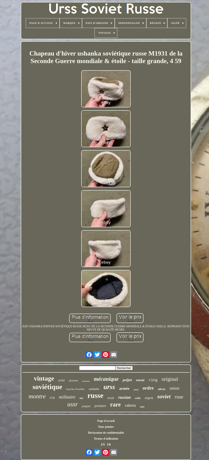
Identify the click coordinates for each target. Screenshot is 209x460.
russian (124, 397)
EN (103, 444)
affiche (162, 389)
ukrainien (73, 380)
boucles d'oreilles (75, 389)
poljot (127, 380)
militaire (67, 397)
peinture (100, 406)
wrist (61, 380)
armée (124, 388)
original (169, 379)
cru (52, 397)
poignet (86, 406)
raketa (130, 405)
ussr (72, 404)
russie (140, 380)
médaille (94, 389)
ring (153, 380)
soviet (164, 396)
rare (115, 404)
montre (37, 396)
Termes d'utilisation (106, 438)
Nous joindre (106, 426)
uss (81, 398)
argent (149, 398)
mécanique (106, 379)
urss (109, 387)
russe (95, 396)
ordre (148, 388)
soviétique (47, 387)
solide (138, 398)
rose (179, 397)
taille (142, 406)
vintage (44, 378)
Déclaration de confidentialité (106, 432)
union (174, 388)
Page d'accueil (106, 420)
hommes (86, 381)
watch (135, 390)
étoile (110, 398)
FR (109, 444)
